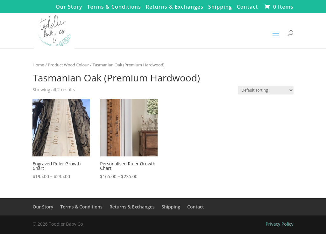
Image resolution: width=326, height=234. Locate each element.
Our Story (69, 7)
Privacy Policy (279, 224)
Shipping (220, 7)
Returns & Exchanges (174, 7)
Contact (247, 7)
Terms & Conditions (114, 7)
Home (38, 65)
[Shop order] (266, 90)
